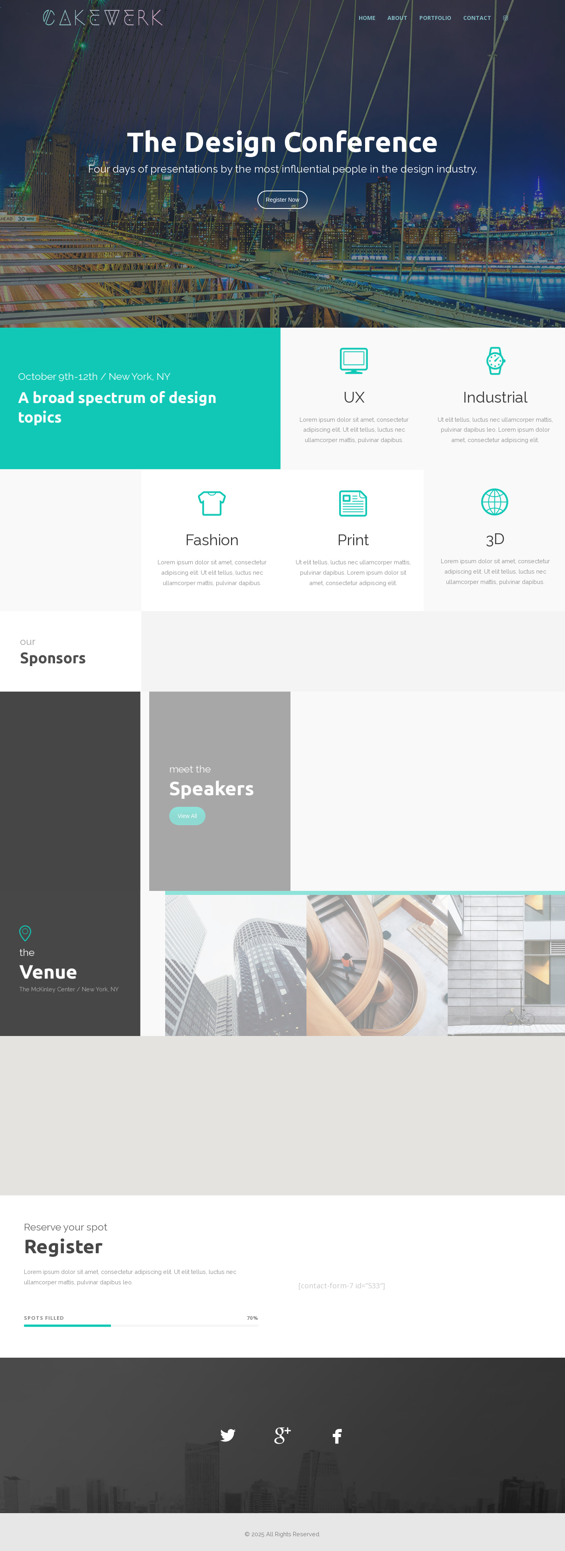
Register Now (282, 200)
